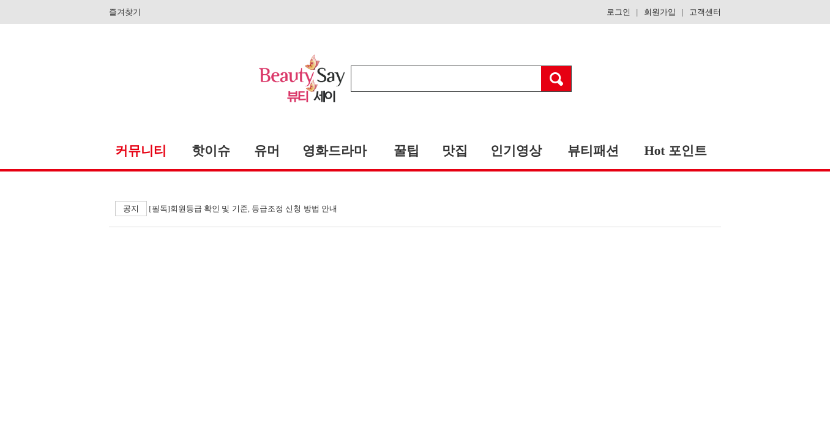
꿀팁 (406, 150)
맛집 (455, 150)
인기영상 (516, 150)
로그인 (618, 12)
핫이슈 (211, 150)
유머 (267, 150)
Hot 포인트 (675, 150)
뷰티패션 (593, 150)
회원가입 (660, 12)
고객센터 (705, 12)
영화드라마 (334, 150)
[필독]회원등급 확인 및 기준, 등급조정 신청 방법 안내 (226, 208)
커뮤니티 (140, 150)
